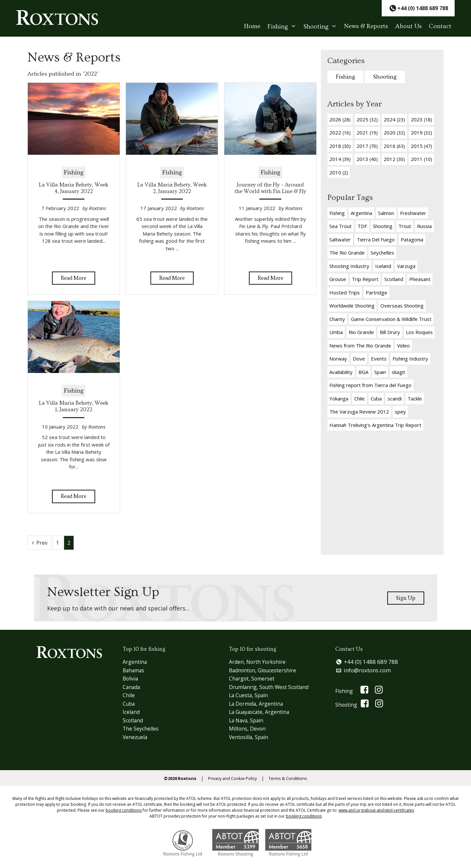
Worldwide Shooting (352, 305)
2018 (340, 146)
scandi (395, 398)
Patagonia (412, 239)
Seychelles (382, 252)
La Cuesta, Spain (250, 695)
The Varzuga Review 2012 (359, 411)
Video (403, 345)
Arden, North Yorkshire (258, 662)
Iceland (383, 266)
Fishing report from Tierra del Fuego (370, 385)
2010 (338, 172)
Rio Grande (361, 332)
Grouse (337, 279)
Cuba (376, 398)
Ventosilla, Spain (250, 737)
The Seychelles (141, 729)
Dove (359, 358)
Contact (440, 26)
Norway (338, 358)
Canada (133, 687)
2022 (340, 132)
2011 (421, 159)
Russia (424, 226)
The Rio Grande (347, 252)
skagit (398, 372)
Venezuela (136, 737)
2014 (340, 159)
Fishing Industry (410, 358)
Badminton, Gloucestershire (265, 670)
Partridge (376, 292)
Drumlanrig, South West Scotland (272, 687)
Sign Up (404, 597)
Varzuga (406, 266)
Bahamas (135, 670)
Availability (341, 372)
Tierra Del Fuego (376, 239)
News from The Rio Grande (360, 345)
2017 (367, 146)
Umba (336, 332)
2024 (394, 119)
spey (400, 411)
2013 (367, 159)
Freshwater (413, 213)
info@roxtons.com (368, 670)
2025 (367, 119)
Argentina (361, 213)
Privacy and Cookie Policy (232, 779)
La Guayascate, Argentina (262, 712)
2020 (394, 132)
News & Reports (366, 26)
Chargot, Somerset (252, 679)
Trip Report (365, 279)
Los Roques (419, 332)
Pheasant (419, 279)
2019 (421, 132)
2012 (394, 159)
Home (252, 26)
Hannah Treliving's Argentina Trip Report (375, 425)
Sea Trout (340, 226)
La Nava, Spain (248, 720)
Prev (41, 542)
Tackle (415, 398)
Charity (337, 319)
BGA (363, 372)
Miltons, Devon (248, 729)
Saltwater (340, 239)
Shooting (322, 26)
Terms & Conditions (291, 779)
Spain (380, 372)
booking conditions (124, 811)
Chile (359, 398)
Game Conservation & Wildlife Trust (391, 319)
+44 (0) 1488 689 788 (371, 662)
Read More (73, 277)
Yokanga (338, 398)
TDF (362, 226)
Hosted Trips (344, 292)
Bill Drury (390, 332)
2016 (394, 146)
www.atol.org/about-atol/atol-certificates (376, 811)
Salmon (386, 213)
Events (379, 358)
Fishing (284, 26)
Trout (404, 226)
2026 (340, 119)
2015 (421, 146)
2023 (421, 119)
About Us (408, 26)
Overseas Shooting (402, 305)
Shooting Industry (349, 266)
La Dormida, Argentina (258, 704)
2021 (367, 132)
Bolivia (131, 679)
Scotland (393, 279)
